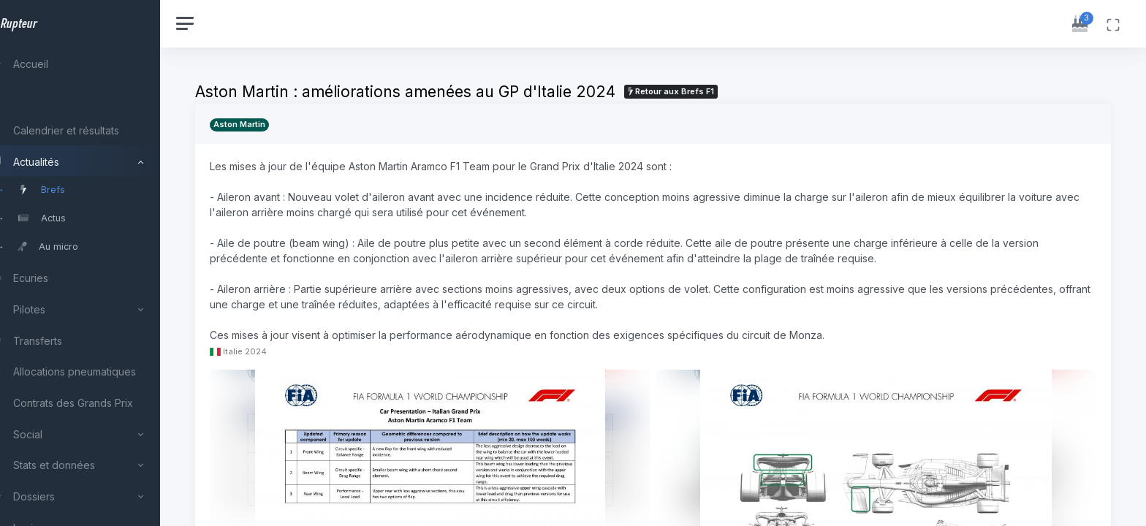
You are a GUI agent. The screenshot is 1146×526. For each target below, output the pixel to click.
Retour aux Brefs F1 (704, 91)
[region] (96, 263)
